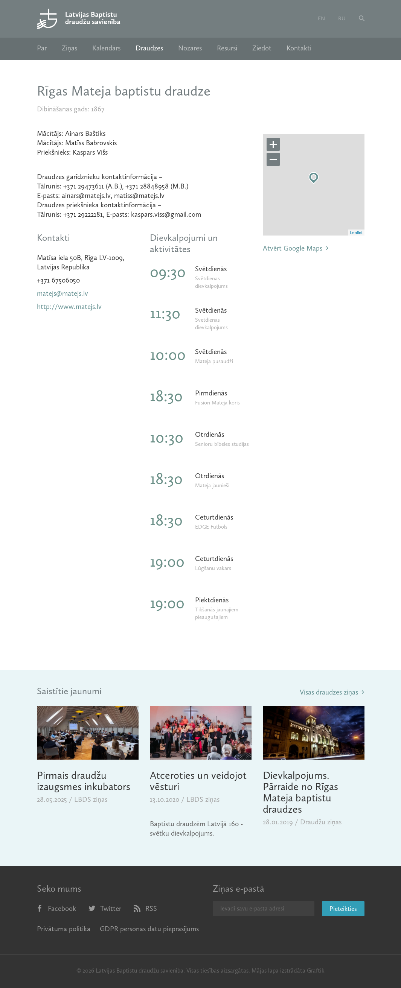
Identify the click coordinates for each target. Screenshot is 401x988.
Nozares (190, 48)
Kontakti (299, 48)
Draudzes (149, 48)
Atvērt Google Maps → (296, 248)
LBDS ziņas (90, 799)
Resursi (227, 48)
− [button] (273, 159)
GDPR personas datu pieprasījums (149, 928)
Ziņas (69, 48)
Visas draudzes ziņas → (332, 692)
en (321, 18)
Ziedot (261, 48)
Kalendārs (106, 48)
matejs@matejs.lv (62, 293)
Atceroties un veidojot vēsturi (198, 781)
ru (342, 18)
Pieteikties (343, 908)
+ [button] (273, 144)
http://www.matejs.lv (69, 306)
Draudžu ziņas (321, 822)
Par (42, 48)
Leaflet (356, 232)
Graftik (316, 970)
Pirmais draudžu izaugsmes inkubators (83, 781)
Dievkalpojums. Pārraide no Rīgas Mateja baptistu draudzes (300, 792)
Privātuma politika (63, 928)
